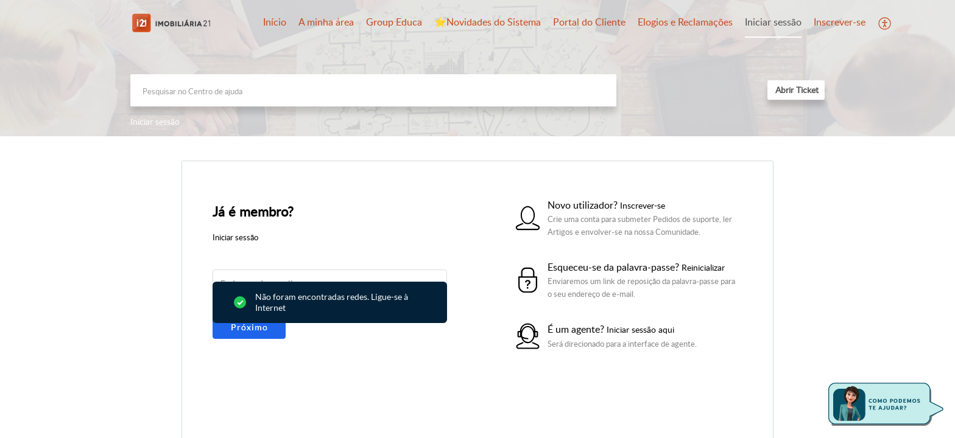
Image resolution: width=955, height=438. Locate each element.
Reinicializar (703, 267)
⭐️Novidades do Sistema (487, 22)
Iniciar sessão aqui (640, 329)
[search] (373, 90)
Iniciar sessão (773, 22)
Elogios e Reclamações (685, 22)
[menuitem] (773, 23)
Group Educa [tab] (394, 22)
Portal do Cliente (589, 22)
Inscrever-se (839, 22)
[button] (885, 23)
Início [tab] (274, 22)
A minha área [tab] (326, 22)
